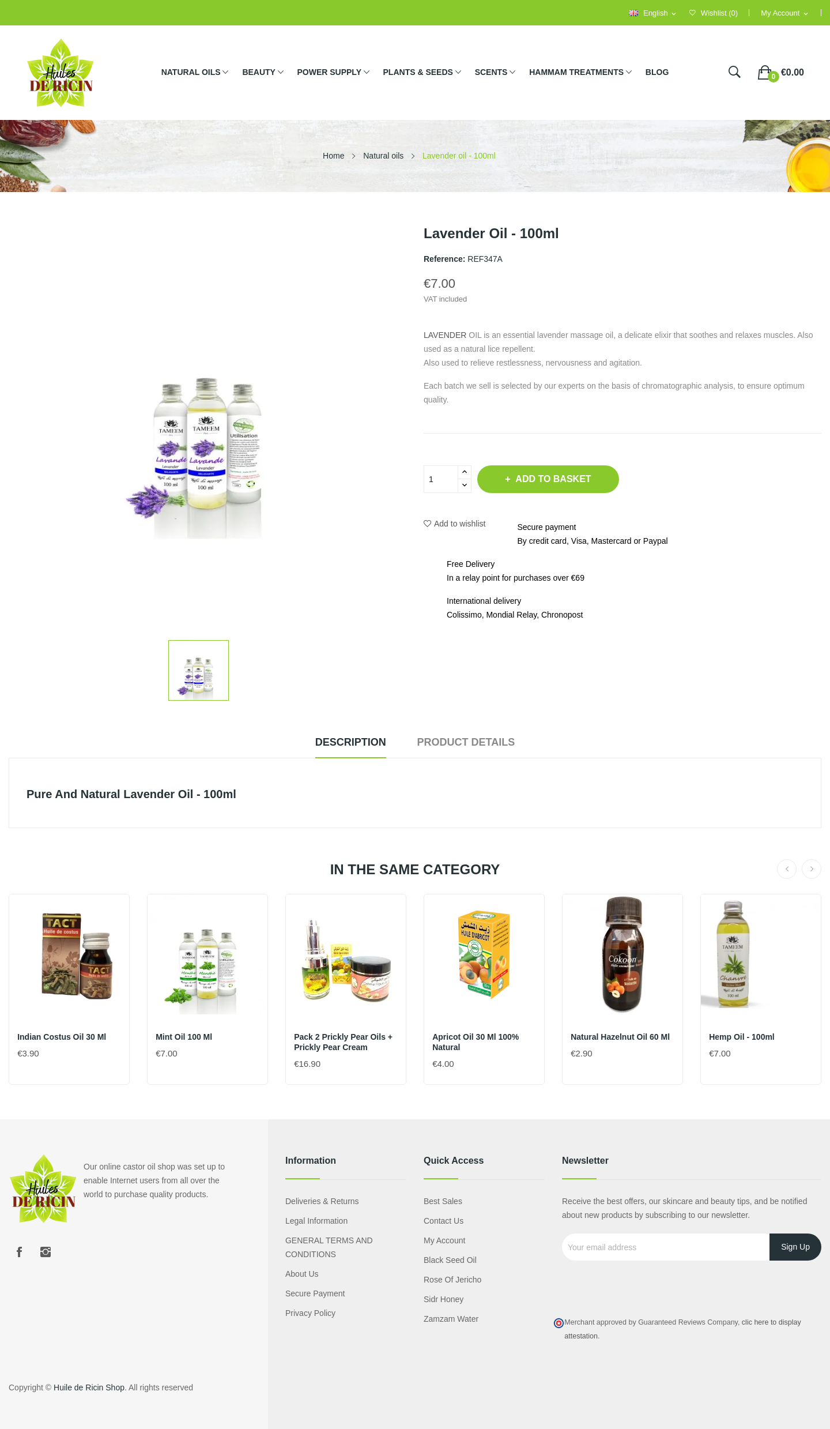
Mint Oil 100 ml (184, 1036)
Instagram (45, 1252)
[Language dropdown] (653, 13)
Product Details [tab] (469, 742)
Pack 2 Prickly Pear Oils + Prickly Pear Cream (344, 1042)
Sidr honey (443, 1299)
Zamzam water (451, 1318)
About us (302, 1273)
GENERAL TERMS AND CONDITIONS (329, 1247)
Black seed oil (450, 1260)
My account (444, 1240)
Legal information (316, 1220)
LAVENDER (445, 335)
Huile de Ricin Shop (89, 1387)
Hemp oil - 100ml (742, 1036)
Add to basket (556, 479)
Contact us (443, 1220)
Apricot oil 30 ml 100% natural (476, 1042)
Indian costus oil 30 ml (62, 1036)
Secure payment (315, 1293)
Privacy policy (310, 1313)
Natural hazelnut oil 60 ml (620, 1036)
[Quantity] (441, 479)
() (713, 13)
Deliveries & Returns (322, 1201)
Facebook (19, 1252)
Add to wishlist (454, 523)
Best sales (443, 1201)
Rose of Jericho (452, 1279)
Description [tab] (347, 742)
